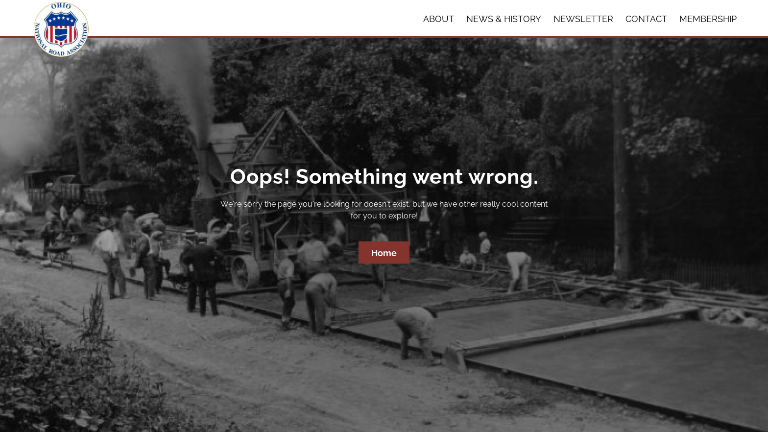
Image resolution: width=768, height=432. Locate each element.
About (438, 19)
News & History (503, 19)
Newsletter (583, 19)
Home (384, 253)
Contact (646, 19)
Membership (708, 19)
